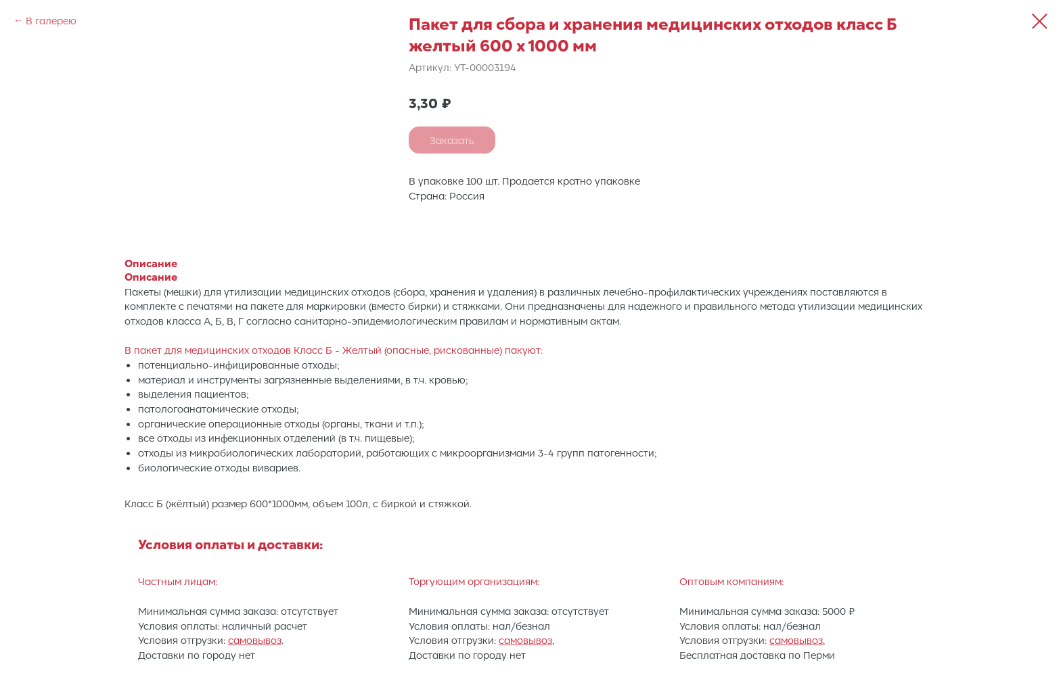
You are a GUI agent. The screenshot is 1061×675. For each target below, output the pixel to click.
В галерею (51, 20)
